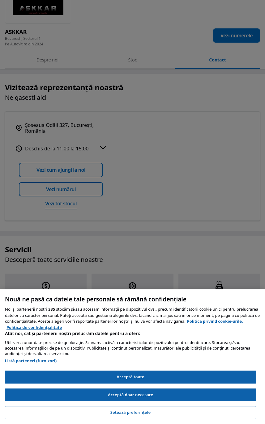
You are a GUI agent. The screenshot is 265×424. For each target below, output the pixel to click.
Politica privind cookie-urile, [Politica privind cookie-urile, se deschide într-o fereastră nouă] (215, 321)
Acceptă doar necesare (130, 394)
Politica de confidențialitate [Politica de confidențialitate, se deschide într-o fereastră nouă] (34, 327)
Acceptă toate (130, 377)
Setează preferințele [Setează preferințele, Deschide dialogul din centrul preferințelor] (130, 412)
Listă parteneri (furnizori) (31, 360)
